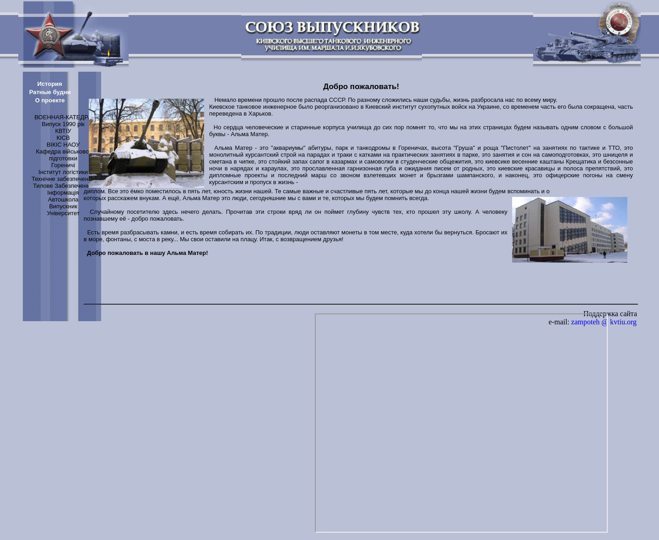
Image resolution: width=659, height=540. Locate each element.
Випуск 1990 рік (63, 124)
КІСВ (63, 137)
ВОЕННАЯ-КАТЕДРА (63, 117)
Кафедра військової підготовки (63, 155)
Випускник (63, 206)
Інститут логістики (63, 172)
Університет (63, 213)
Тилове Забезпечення (63, 185)
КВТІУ (63, 130)
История (49, 83)
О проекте (50, 100)
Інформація (63, 192)
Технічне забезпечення (63, 178)
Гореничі (63, 165)
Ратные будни (50, 92)
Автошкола (63, 199)
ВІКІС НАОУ (63, 144)
